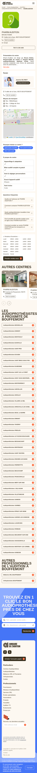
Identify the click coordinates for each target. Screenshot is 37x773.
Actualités (6, 702)
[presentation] (16, 731)
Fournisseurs (7, 687)
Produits (5, 700)
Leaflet (10, 137)
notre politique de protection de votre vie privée (12, 770)
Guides (5, 679)
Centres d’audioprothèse (11, 669)
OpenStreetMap (20, 137)
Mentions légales (8, 750)
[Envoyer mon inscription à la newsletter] (25, 725)
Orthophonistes (8, 676)
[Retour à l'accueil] (14, 644)
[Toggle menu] (33, 3)
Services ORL (7, 692)
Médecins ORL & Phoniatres (12, 674)
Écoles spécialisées (9, 695)
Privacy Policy (27, 761)
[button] (18, 122)
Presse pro (6, 710)
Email (6, 43)
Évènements (7, 708)
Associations (7, 697)
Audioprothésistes (9, 671)
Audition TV (7, 705)
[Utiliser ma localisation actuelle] (33, 625)
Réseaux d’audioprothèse (11, 690)
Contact (5, 752)
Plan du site (6, 755)
